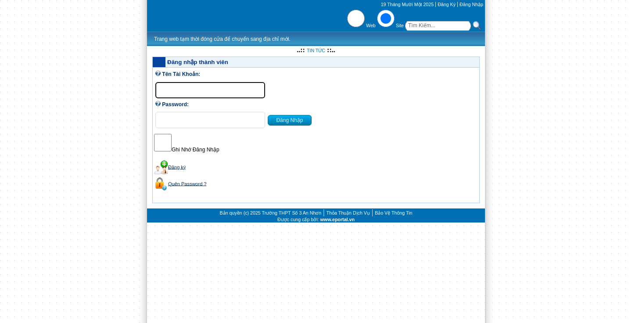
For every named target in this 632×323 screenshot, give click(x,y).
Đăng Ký (447, 4)
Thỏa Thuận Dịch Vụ (348, 212)
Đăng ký (177, 166)
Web (371, 25)
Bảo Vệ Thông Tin (393, 212)
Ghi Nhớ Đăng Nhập (195, 150)
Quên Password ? (187, 183)
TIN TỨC (316, 50)
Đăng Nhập (471, 4)
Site (400, 25)
